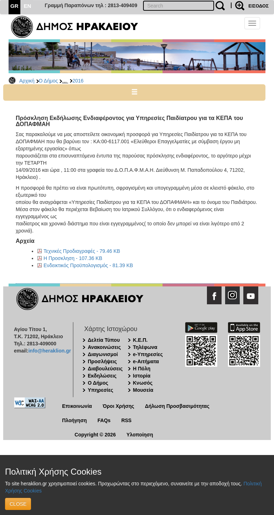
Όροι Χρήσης (119, 406)
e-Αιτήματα (146, 361)
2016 (77, 81)
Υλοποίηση (139, 435)
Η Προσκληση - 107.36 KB (73, 258)
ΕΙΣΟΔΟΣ (258, 6)
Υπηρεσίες (100, 390)
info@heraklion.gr (49, 351)
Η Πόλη (142, 368)
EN (27, 6)
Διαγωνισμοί (103, 354)
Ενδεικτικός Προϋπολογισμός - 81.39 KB (88, 265)
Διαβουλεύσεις (105, 368)
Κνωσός (143, 383)
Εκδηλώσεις (102, 376)
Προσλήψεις (102, 361)
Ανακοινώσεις (104, 347)
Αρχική (27, 81)
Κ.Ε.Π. (140, 340)
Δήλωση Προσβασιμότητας (177, 406)
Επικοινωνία (77, 406)
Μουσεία (143, 390)
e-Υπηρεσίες (148, 354)
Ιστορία (142, 376)
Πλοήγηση (74, 420)
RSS (126, 420)
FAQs (104, 420)
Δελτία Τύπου (104, 340)
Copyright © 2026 (95, 435)
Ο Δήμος (48, 81)
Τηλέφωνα (145, 347)
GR (14, 6)
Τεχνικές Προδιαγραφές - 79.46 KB (82, 251)
